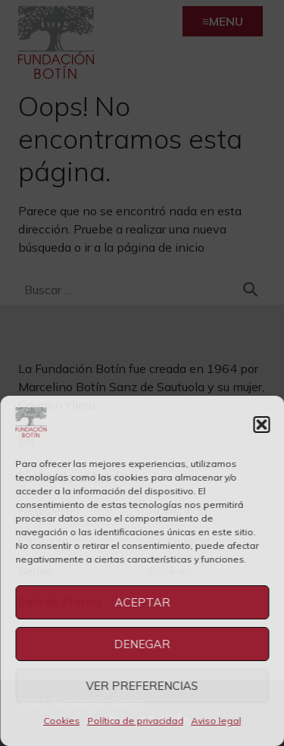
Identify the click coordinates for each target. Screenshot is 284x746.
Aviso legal (216, 720)
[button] (261, 424)
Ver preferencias (142, 686)
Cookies (61, 720)
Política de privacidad (135, 720)
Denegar (142, 644)
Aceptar (142, 602)
